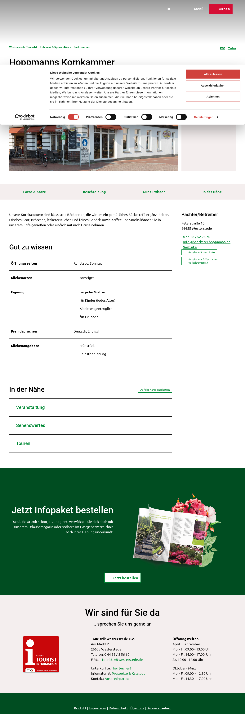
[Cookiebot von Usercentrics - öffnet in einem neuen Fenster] (25, 52)
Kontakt (80, 708)
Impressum (97, 708)
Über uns (137, 708)
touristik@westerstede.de (122, 659)
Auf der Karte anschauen (155, 389)
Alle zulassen (213, 9)
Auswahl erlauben (213, 20)
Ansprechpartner (118, 678)
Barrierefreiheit (159, 708)
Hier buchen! (121, 668)
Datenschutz (118, 708)
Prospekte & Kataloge (128, 673)
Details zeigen (203, 52)
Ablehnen (213, 32)
